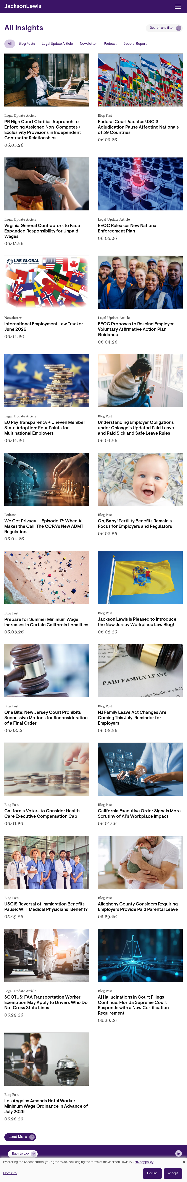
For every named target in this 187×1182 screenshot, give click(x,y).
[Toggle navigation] (178, 6)
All (10, 44)
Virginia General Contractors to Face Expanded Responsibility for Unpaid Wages (42, 231)
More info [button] (10, 1173)
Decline (152, 1173)
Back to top (20, 1153)
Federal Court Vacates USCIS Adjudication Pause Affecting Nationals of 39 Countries (138, 127)
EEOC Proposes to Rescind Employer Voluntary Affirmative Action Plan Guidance (136, 329)
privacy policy (143, 1162)
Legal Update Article (57, 44)
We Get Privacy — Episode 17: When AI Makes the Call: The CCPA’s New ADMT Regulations (43, 526)
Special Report (135, 44)
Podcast (110, 44)
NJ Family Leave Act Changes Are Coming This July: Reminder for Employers (132, 718)
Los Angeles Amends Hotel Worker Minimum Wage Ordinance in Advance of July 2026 (46, 1106)
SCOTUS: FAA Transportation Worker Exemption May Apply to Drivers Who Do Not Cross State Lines (46, 1002)
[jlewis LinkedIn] (178, 1153)
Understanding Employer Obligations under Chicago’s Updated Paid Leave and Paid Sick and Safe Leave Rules (136, 428)
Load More (18, 1137)
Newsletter (88, 44)
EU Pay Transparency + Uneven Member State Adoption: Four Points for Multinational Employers (44, 428)
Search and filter (162, 28)
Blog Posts (27, 44)
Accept (173, 1173)
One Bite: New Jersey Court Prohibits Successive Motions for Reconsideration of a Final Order (46, 718)
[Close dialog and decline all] (184, 1160)
